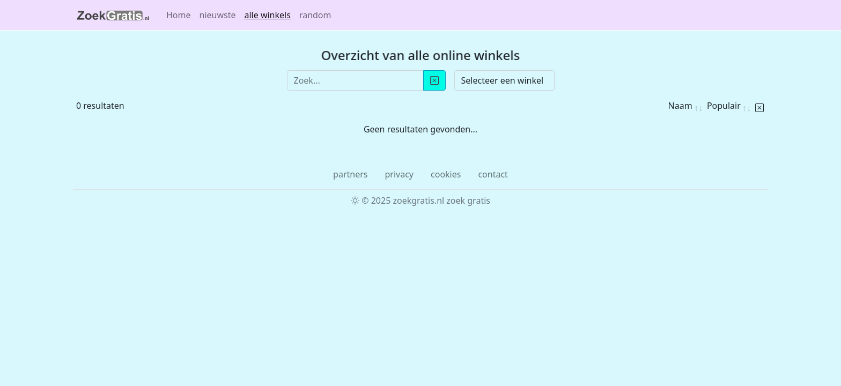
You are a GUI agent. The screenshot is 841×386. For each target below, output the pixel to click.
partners (350, 174)
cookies (446, 174)
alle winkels (268, 15)
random (315, 15)
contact (492, 174)
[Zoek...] (355, 80)
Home (178, 15)
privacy (399, 174)
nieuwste (218, 15)
